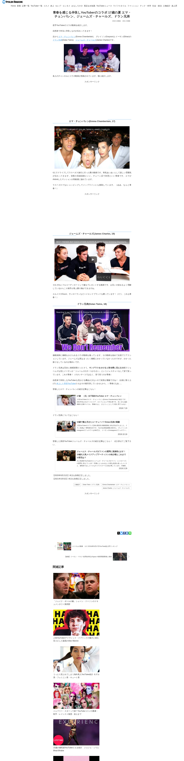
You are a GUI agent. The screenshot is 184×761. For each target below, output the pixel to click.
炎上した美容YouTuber (66, 384)
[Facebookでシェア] (124, 532)
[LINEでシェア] (130, 532)
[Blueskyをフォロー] (44, 735)
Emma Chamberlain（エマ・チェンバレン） (116, 484)
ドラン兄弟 (57, 40)
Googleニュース (52, 716)
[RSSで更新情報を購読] (42, 740)
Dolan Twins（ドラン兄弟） (91, 484)
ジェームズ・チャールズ (85, 40)
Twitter (33, 716)
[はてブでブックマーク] (127, 532)
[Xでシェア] (118, 532)
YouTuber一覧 (34, 727)
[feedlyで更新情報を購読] (48, 735)
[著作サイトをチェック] (37, 735)
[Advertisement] (92, 99)
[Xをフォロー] (41, 735)
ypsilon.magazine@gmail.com (36, 724)
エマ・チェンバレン (67, 37)
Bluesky (40, 716)
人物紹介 (77, 484)
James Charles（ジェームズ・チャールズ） (116, 487)
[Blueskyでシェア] (121, 532)
